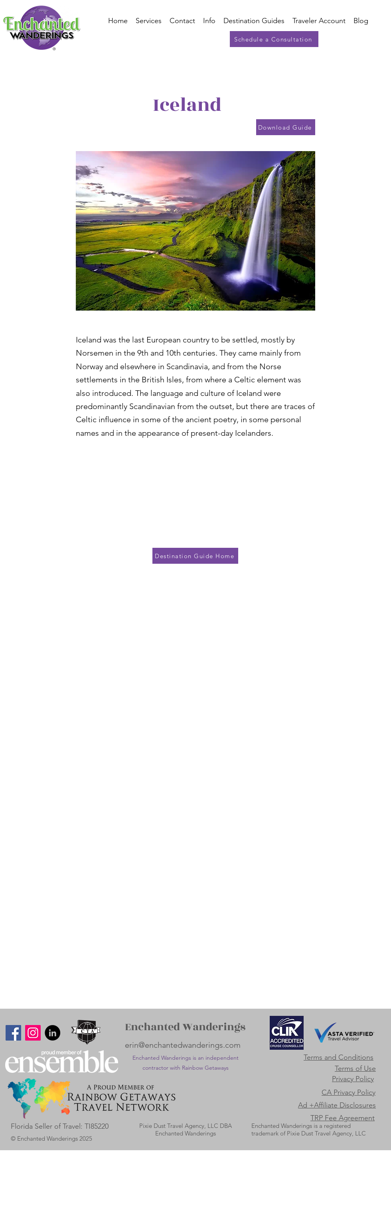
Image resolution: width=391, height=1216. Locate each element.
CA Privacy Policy (348, 1092)
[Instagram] (33, 1033)
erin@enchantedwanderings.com (183, 1045)
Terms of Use (355, 1068)
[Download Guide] (285, 127)
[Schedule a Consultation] (274, 39)
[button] (319, 21)
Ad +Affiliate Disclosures (337, 1105)
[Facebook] (13, 1033)
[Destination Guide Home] (195, 556)
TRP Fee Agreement (342, 1118)
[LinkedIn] (52, 1033)
